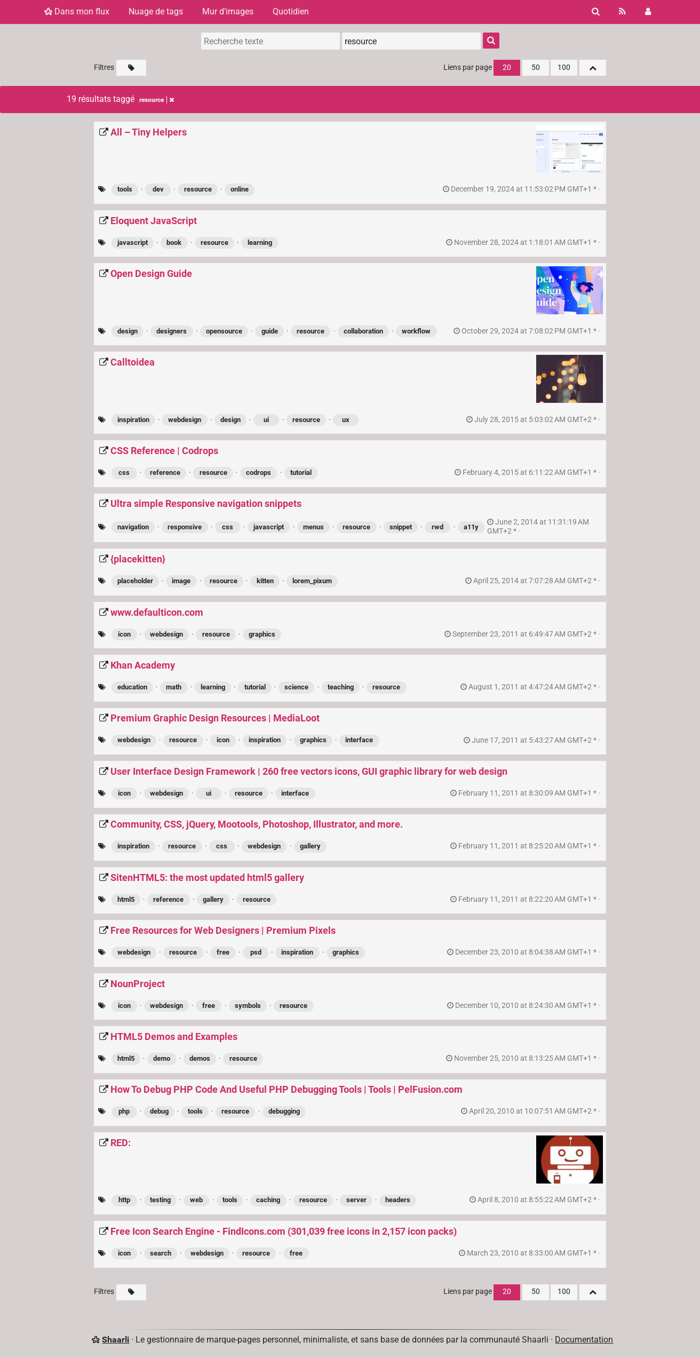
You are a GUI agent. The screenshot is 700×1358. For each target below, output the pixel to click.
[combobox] (411, 41)
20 (507, 67)
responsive (185, 527)
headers (397, 1200)
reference (165, 472)
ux (345, 420)
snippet (400, 527)
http (124, 1200)
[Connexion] (648, 11)
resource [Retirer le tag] (156, 100)
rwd (437, 527)
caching (268, 1200)
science (296, 687)
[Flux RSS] (622, 11)
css (124, 472)
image (181, 581)
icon (124, 634)
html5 (125, 899)
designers (171, 331)
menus (313, 527)
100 (564, 67)
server (356, 1200)
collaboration (363, 331)
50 (535, 67)
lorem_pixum (312, 581)
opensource (224, 331)
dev (158, 189)
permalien (522, 189)
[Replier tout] (592, 68)
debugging (284, 1111)
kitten (265, 581)
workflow (416, 331)
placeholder (135, 581)
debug (159, 1111)
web (196, 1200)
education (132, 687)
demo (161, 1058)
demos (199, 1058)
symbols (248, 1006)
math (173, 687)
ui (266, 420)
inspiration (133, 420)
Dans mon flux (76, 11)
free (223, 952)
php (124, 1111)
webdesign (184, 420)
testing (160, 1200)
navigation (133, 527)
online (239, 189)
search (160, 1253)
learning (260, 243)
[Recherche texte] (270, 41)
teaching (341, 687)
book (173, 243)
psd (255, 952)
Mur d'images (227, 11)
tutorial (301, 472)
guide (269, 331)
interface (359, 740)
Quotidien (291, 11)
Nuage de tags (156, 11)
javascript (132, 243)
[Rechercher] (595, 11)
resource (198, 189)
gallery (310, 846)
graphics (262, 634)
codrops (258, 472)
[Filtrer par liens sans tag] (131, 68)
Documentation (584, 1340)
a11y (471, 527)
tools (124, 189)
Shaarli (115, 1340)
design (127, 331)
